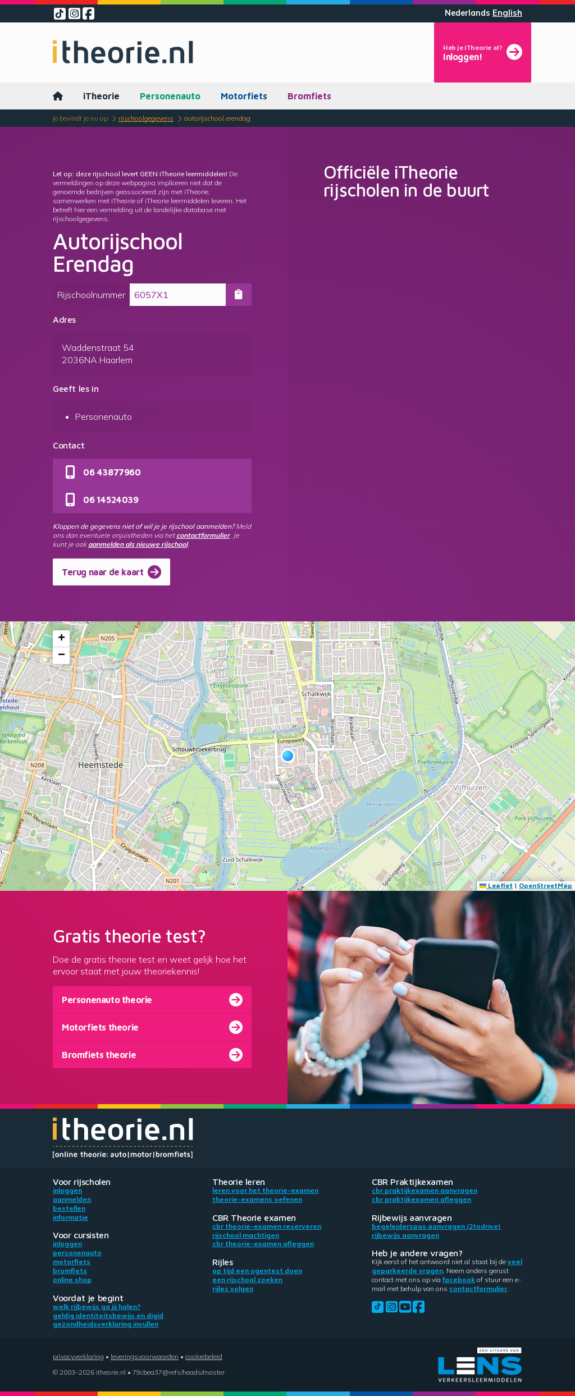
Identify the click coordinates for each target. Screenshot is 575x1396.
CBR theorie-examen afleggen (263, 1243)
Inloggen (67, 1190)
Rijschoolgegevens (146, 118)
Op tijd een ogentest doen (257, 1270)
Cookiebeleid (203, 1356)
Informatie (70, 1217)
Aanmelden (72, 1199)
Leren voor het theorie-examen (265, 1190)
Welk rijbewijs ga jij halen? (96, 1306)
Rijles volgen (232, 1288)
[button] (288, 756)
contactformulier (203, 535)
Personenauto (170, 96)
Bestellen (69, 1208)
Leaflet (496, 885)
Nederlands (467, 13)
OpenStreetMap (545, 885)
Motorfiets (244, 96)
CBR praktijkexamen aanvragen (424, 1190)
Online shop (72, 1279)
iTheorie (101, 96)
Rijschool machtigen (245, 1235)
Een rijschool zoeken (247, 1279)
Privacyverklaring (78, 1356)
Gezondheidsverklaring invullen (105, 1324)
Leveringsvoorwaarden (145, 1356)
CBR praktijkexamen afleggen (421, 1199)
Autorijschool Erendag (217, 118)
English (507, 13)
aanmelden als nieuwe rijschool (138, 544)
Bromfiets (309, 96)
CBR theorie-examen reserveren (266, 1226)
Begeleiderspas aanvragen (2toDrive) (436, 1226)
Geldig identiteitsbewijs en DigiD (108, 1315)
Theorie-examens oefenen (257, 1199)
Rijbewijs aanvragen (405, 1235)
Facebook (458, 1279)
